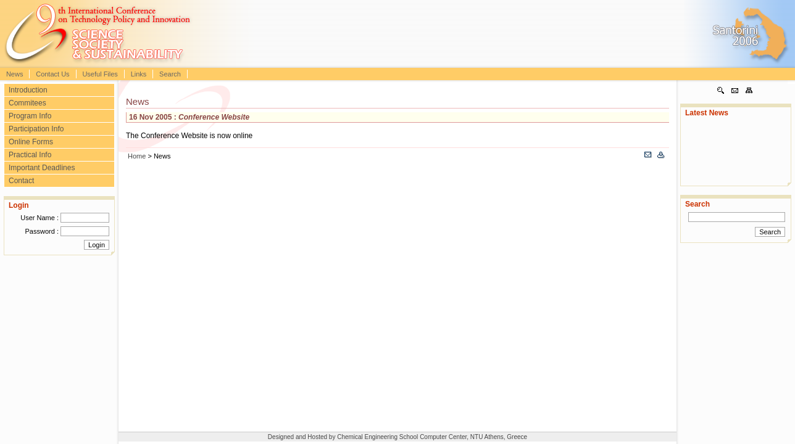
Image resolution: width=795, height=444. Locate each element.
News (14, 74)
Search (170, 74)
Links (139, 74)
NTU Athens (487, 437)
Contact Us (52, 74)
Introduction (28, 90)
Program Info (30, 116)
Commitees (27, 103)
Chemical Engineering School (378, 437)
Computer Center (443, 437)
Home (137, 156)
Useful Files (99, 74)
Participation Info (36, 129)
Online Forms (31, 142)
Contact (21, 180)
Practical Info (30, 154)
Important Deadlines (42, 167)
